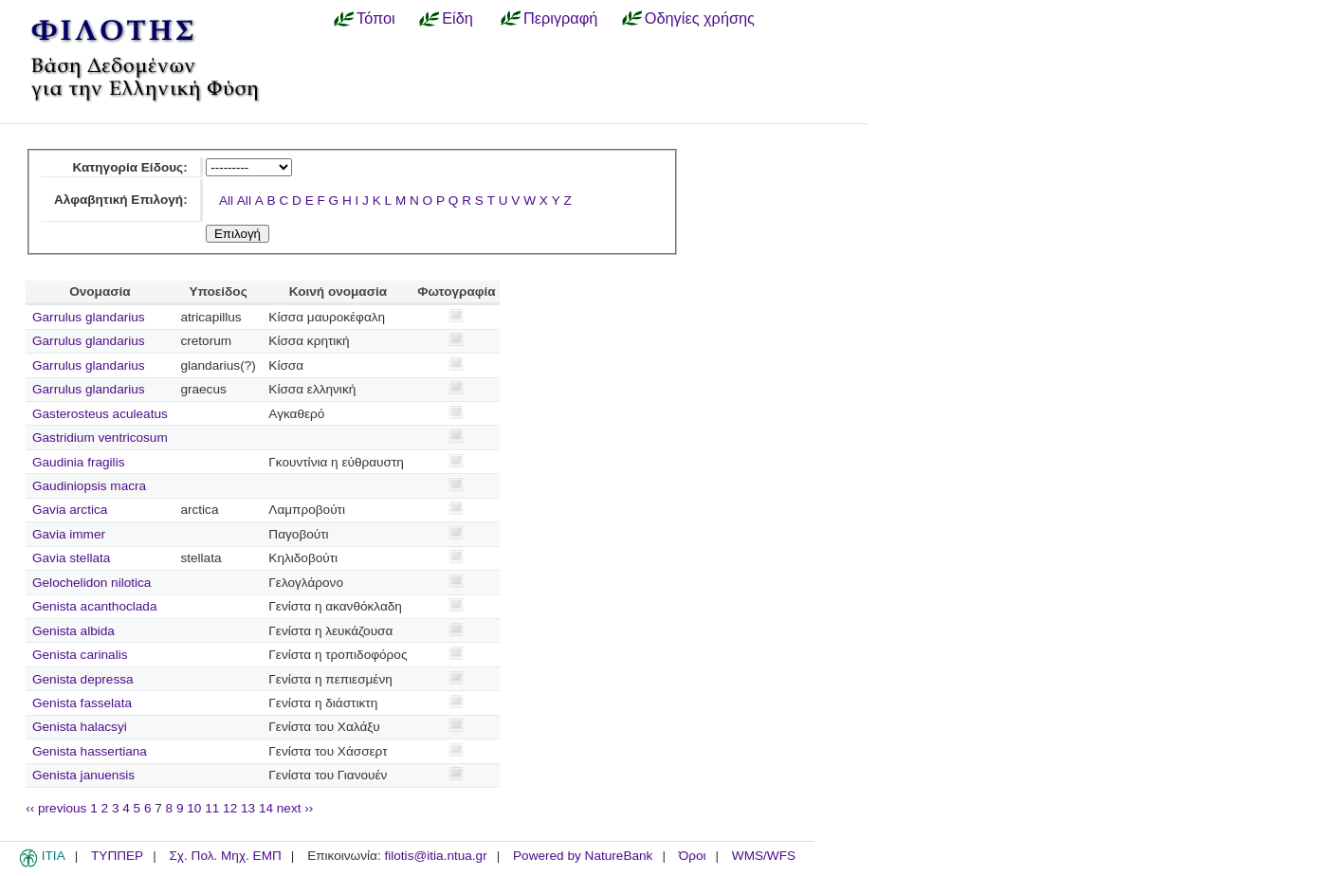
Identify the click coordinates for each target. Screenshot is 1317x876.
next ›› (295, 808)
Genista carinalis (80, 655)
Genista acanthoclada (94, 606)
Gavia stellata (71, 558)
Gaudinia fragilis (78, 462)
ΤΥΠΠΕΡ (117, 856)
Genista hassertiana (89, 751)
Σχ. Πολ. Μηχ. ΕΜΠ (225, 856)
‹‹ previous (56, 808)
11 (212, 808)
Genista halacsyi (79, 727)
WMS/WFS (764, 856)
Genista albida (73, 631)
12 (230, 808)
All (226, 200)
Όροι (692, 856)
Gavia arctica (69, 509)
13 (248, 808)
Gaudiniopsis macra (89, 486)
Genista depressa (83, 679)
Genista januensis (83, 775)
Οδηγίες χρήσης (700, 18)
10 (194, 808)
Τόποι (376, 18)
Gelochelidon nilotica (91, 582)
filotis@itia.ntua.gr (435, 856)
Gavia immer (68, 534)
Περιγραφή (560, 18)
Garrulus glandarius (88, 317)
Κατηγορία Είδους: (129, 167)
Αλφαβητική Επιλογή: (121, 199)
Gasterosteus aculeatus (100, 414)
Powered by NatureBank (582, 856)
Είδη (457, 18)
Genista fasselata (82, 703)
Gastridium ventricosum (100, 437)
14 (266, 808)
